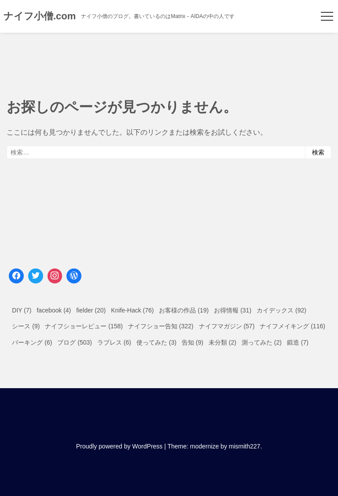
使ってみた (151, 342)
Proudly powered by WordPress (119, 446)
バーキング (27, 342)
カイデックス (275, 310)
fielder (84, 310)
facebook (49, 310)
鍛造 (293, 342)
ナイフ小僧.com (40, 16)
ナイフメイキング (284, 326)
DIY (17, 310)
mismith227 (245, 446)
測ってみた (257, 342)
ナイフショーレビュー (76, 326)
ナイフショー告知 (152, 326)
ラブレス (109, 342)
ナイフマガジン (220, 326)
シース (21, 326)
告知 (188, 342)
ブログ (66, 342)
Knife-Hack (126, 310)
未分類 (218, 342)
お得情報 (226, 310)
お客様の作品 (177, 310)
